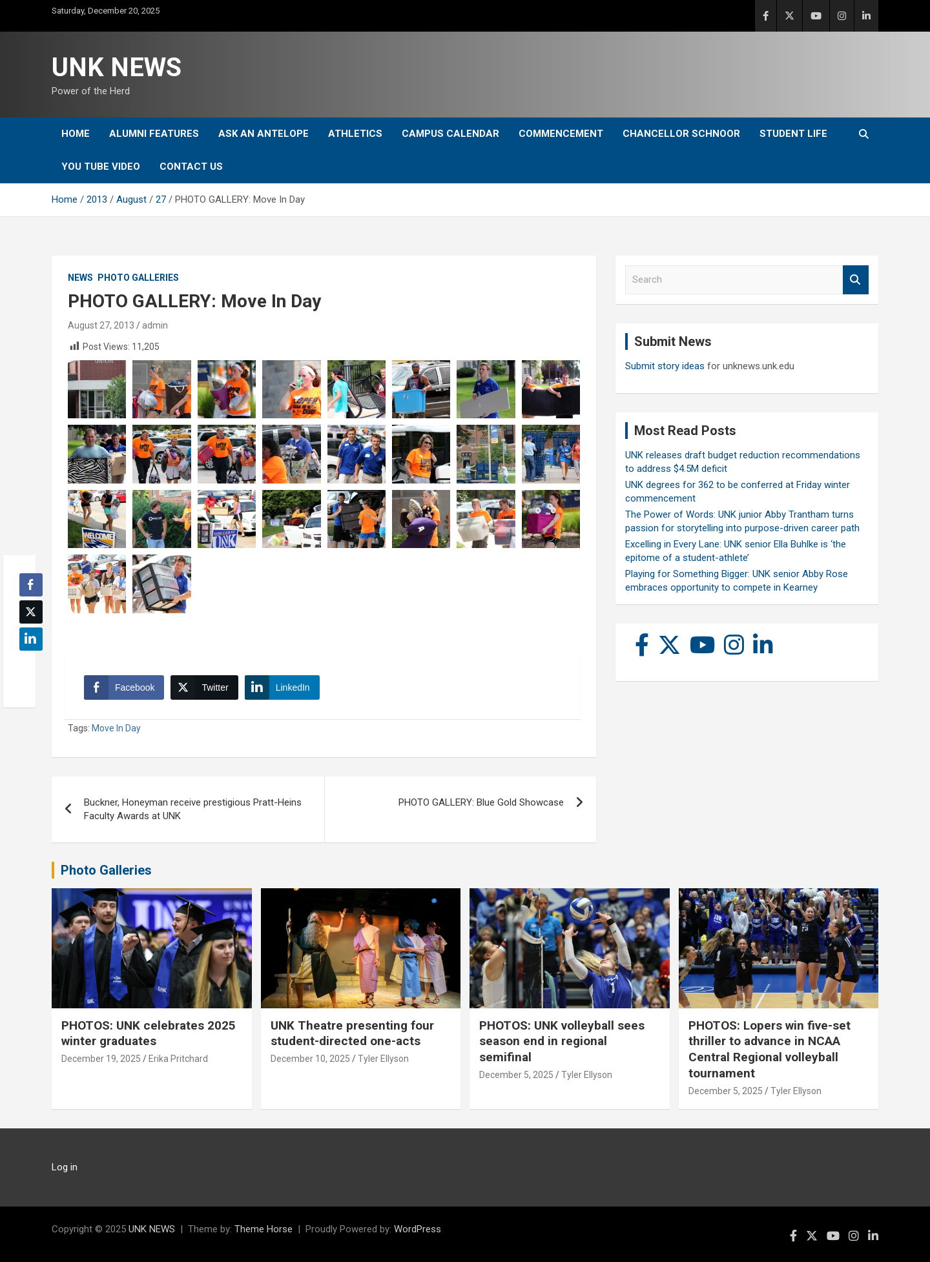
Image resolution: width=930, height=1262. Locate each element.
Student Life (793, 133)
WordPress (417, 1229)
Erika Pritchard (178, 1058)
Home (75, 133)
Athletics (355, 133)
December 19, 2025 (101, 1058)
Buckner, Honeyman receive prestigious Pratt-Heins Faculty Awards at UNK (193, 809)
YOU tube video (100, 166)
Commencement (561, 133)
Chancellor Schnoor (681, 133)
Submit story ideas (665, 366)
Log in (65, 1167)
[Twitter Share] (204, 687)
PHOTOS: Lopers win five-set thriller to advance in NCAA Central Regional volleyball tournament (769, 1049)
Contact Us (191, 166)
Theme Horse (263, 1229)
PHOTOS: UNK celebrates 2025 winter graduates (148, 1033)
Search (856, 279)
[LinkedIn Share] (282, 687)
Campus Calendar (450, 133)
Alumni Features (154, 133)
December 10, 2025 (310, 1058)
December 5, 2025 (516, 1075)
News (80, 277)
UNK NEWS (116, 67)
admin (155, 325)
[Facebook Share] (124, 687)
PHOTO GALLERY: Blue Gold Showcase (481, 802)
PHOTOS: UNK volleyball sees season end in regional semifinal (562, 1041)
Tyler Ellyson (383, 1058)
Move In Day (116, 728)
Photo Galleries (138, 277)
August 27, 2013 (101, 325)
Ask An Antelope (263, 133)
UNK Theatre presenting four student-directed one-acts (352, 1033)
